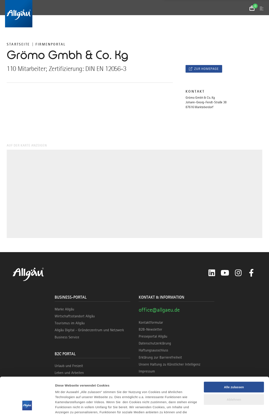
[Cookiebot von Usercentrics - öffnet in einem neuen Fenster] (27, 407)
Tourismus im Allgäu (70, 323)
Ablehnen (234, 368)
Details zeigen (65, 406)
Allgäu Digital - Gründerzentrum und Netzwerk (89, 330)
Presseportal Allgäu (153, 336)
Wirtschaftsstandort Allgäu (75, 316)
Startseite (18, 44)
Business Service (67, 337)
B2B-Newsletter (150, 329)
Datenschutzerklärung (155, 343)
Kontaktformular (151, 322)
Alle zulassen (234, 355)
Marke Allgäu (64, 309)
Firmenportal (51, 44)
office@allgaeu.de (159, 309)
